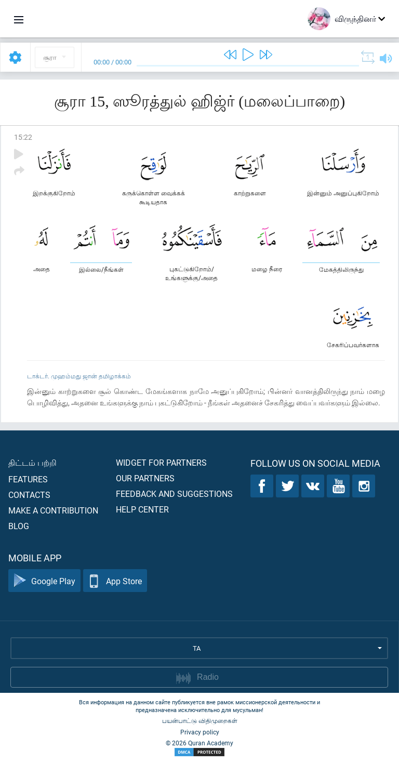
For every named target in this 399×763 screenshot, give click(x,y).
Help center (142, 509)
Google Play (44, 581)
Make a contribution (53, 510)
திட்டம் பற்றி (32, 462)
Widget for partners (161, 462)
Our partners (145, 477)
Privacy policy (199, 732)
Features (28, 478)
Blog (18, 525)
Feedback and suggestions (174, 493)
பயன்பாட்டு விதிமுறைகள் (199, 720)
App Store (115, 581)
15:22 (23, 137)
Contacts (29, 494)
